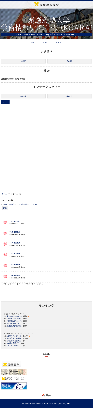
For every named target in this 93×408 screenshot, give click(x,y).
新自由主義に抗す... (14, 323)
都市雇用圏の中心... (14, 319)
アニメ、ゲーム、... (14, 346)
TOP (32, 42)
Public (5, 102)
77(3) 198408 (15, 254)
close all (69, 96)
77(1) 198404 (15, 275)
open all (23, 96)
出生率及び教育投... (14, 326)
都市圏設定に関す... (14, 321)
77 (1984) (34, 204)
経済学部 (12, 204)
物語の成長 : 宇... (13, 343)
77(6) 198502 (15, 221)
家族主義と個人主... (14, 341)
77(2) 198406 (15, 265)
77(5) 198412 (15, 232)
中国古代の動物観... (14, 338)
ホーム (4, 194)
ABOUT (59, 42)
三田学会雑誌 (23, 204)
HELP (45, 42)
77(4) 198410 (15, 243)
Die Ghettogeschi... (14, 316)
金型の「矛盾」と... (14, 336)
